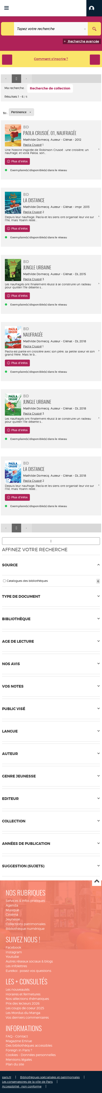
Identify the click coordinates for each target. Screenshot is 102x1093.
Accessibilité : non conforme (21, 1086)
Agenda (12, 905)
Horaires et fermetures (23, 994)
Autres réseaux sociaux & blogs (29, 961)
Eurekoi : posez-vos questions (28, 971)
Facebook (13, 947)
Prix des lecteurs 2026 (23, 1003)
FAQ (9, 1036)
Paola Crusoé (32, 144)
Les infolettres (16, 966)
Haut (96, 881)
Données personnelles (38, 1055)
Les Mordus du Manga (23, 1013)
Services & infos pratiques (25, 901)
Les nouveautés (17, 990)
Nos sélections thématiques (27, 999)
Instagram (14, 952)
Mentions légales (19, 1060)
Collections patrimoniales (26, 924)
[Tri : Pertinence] (21, 112)
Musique (12, 910)
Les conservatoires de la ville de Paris (27, 1081)
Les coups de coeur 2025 (25, 1008)
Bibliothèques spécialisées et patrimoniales (50, 1077)
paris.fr (6, 1077)
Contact (21, 1036)
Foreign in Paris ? (19, 1050)
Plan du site (15, 1064)
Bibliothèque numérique (25, 929)
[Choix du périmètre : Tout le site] (7, 29)
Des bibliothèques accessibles (29, 1045)
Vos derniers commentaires (27, 1017)
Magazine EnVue (19, 1041)
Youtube (12, 957)
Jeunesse (13, 919)
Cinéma (12, 915)
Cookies (12, 1055)
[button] (94, 8)
